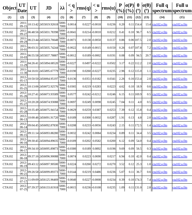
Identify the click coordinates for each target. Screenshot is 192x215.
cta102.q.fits (160, 24)
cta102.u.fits (180, 24)
